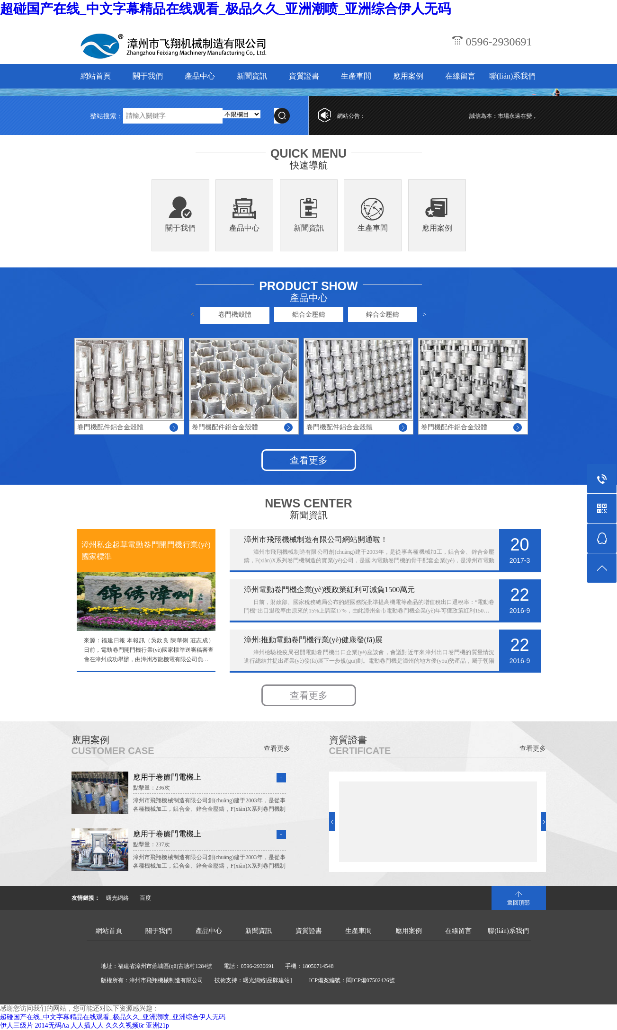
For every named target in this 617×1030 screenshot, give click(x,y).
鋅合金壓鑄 (382, 314)
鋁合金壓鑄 (308, 314)
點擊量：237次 (151, 844)
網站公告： (351, 116)
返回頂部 (518, 902)
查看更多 (309, 460)
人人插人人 (87, 1025)
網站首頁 (95, 76)
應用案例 (408, 76)
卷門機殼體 (234, 314)
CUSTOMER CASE (113, 751)
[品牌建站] (279, 980)
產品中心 (200, 76)
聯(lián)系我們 (512, 76)
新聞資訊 (252, 76)
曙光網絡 (117, 898)
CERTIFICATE (360, 751)
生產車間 (356, 76)
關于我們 (148, 76)
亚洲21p (157, 1025)
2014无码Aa (52, 1025)
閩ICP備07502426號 (370, 980)
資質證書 (304, 76)
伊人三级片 (16, 1025)
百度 (145, 898)
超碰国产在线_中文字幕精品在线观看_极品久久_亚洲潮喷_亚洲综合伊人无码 (225, 8)
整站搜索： (106, 116)
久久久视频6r (125, 1025)
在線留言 (460, 76)
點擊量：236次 (151, 787)
